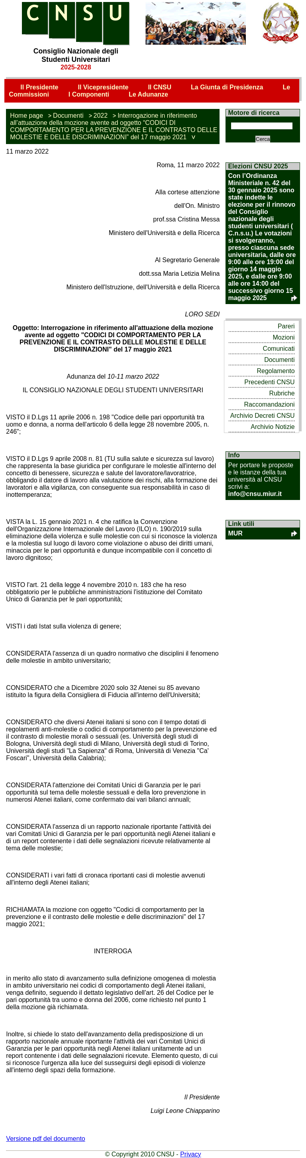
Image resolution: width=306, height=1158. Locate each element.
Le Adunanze (148, 94)
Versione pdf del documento (45, 1138)
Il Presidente (39, 87)
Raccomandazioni (269, 404)
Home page (26, 115)
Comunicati (279, 348)
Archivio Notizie (272, 426)
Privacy (190, 1154)
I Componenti (89, 94)
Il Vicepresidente (103, 87)
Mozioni (283, 337)
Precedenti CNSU (269, 382)
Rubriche (282, 393)
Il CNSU (159, 87)
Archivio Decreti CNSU (262, 415)
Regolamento (275, 371)
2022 (101, 115)
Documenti (68, 115)
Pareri (286, 326)
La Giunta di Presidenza (227, 87)
